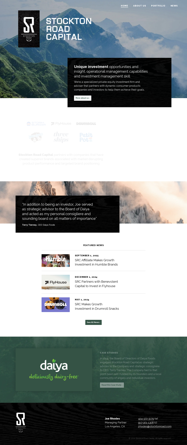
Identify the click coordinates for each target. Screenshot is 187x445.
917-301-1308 (146, 422)
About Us (139, 6)
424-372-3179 (146, 418)
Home (124, 6)
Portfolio (158, 6)
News (174, 6)
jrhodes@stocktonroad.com (154, 426)
